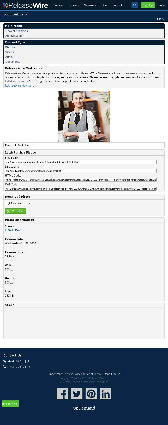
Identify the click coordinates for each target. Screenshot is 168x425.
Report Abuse (112, 381)
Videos (9, 60)
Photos (10, 55)
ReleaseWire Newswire (19, 93)
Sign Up (148, 5)
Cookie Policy (72, 381)
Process (72, 14)
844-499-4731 (15, 369)
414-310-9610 (15, 374)
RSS (161, 27)
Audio (9, 65)
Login (161, 5)
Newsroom (90, 14)
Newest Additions (16, 39)
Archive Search (14, 44)
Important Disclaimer (96, 389)
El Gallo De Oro (14, 238)
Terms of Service (92, 381)
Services (56, 14)
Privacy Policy (55, 381)
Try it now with (84, 414)
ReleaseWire (25, 5)
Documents (12, 69)
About (118, 14)
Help (106, 14)
